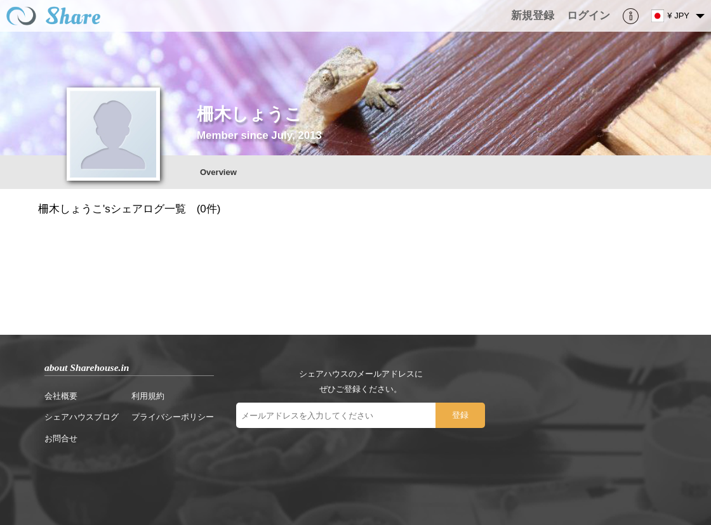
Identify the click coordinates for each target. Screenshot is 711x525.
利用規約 (147, 396)
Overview (218, 172)
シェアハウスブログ (81, 417)
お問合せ (60, 438)
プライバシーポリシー (172, 417)
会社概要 (60, 396)
